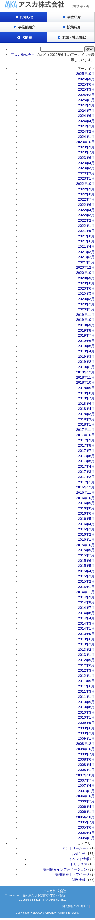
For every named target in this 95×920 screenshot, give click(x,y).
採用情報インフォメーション (65, 869)
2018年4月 (86, 409)
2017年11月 (85, 430)
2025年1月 (86, 100)
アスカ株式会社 (22, 54)
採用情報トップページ (72, 874)
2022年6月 (86, 204)
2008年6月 (86, 759)
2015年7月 (86, 555)
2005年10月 (85, 817)
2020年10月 (85, 273)
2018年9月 (86, 388)
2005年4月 (86, 833)
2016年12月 (85, 487)
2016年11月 (85, 492)
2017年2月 (86, 477)
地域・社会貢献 (74, 37)
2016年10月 (85, 498)
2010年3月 (86, 712)
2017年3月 (86, 472)
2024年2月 (86, 131)
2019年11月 (85, 315)
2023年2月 (86, 173)
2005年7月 (86, 822)
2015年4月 (86, 571)
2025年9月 (86, 79)
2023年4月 (86, 163)
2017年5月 (86, 461)
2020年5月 (86, 293)
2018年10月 (85, 382)
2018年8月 (86, 393)
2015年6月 (86, 561)
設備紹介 (74, 27)
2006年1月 (86, 812)
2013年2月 (86, 649)
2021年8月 (86, 236)
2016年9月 (86, 503)
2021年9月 (86, 231)
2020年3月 (86, 299)
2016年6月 (86, 513)
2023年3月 (86, 168)
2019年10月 (85, 320)
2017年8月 (86, 445)
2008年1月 (86, 770)
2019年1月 (86, 367)
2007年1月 (86, 791)
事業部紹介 (26, 27)
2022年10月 (85, 184)
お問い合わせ (81, 6)
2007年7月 (86, 780)
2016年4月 (86, 524)
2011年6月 (86, 686)
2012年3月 (86, 670)
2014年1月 (86, 628)
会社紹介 (74, 17)
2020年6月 (86, 288)
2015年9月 (86, 550)
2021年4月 (86, 246)
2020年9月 (86, 278)
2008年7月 (86, 754)
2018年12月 (85, 372)
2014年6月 (86, 613)
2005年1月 (86, 838)
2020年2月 (86, 304)
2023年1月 (86, 178)
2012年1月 (86, 676)
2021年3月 (86, 252)
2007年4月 (86, 785)
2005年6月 (86, 827)
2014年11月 (85, 592)
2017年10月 (85, 435)
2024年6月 (86, 116)
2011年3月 (86, 691)
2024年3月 (86, 126)
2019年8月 (86, 330)
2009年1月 (86, 738)
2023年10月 (85, 142)
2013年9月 (86, 634)
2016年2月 (86, 534)
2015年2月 (86, 581)
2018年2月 (86, 419)
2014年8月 (86, 602)
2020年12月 (85, 267)
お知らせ (26, 17)
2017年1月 (86, 482)
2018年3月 (86, 414)
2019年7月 (86, 335)
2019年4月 (86, 351)
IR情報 (27, 37)
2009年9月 (86, 723)
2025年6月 (86, 84)
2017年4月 (86, 466)
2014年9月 (86, 597)
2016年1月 (86, 539)
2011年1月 (86, 696)
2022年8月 (86, 194)
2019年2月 (86, 362)
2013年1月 (86, 655)
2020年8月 (86, 283)
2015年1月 (86, 587)
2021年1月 (86, 262)
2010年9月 (86, 702)
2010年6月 (86, 707)
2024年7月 (86, 110)
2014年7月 (86, 608)
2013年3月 (86, 644)
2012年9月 (86, 660)
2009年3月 (86, 733)
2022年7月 (86, 199)
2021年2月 (86, 257)
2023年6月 (86, 157)
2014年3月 (86, 623)
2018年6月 (86, 403)
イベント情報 (79, 859)
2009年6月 (86, 728)
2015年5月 (86, 566)
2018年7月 (86, 398)
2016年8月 (86, 508)
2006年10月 (85, 796)
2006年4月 (86, 807)
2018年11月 (85, 377)
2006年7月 (86, 801)
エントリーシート (75, 848)
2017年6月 (86, 456)
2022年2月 (86, 220)
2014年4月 (86, 618)
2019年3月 (86, 356)
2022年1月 (86, 226)
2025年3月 (86, 89)
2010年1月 (86, 717)
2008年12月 (85, 744)
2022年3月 (86, 215)
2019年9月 (86, 325)
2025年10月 (85, 74)
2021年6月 (86, 241)
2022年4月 (86, 210)
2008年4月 (86, 765)
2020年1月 (86, 309)
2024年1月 (86, 137)
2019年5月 (86, 346)
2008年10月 (85, 749)
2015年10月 (85, 545)
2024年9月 (86, 105)
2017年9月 (86, 440)
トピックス (78, 864)
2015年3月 (86, 576)
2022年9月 (86, 189)
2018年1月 (86, 424)
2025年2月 (86, 95)
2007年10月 (85, 775)
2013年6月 (86, 639)
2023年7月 (86, 152)
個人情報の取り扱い (75, 906)
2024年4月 (86, 121)
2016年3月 (86, 529)
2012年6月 (86, 665)
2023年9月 (86, 147)
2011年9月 (86, 681)
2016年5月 (86, 519)
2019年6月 (86, 341)
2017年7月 (86, 450)
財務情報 (78, 880)
